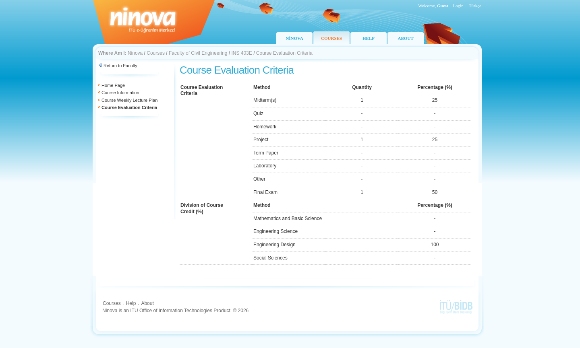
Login (458, 5)
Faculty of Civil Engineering (198, 53)
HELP (368, 38)
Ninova (135, 53)
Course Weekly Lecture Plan (129, 100)
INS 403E (241, 53)
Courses (156, 53)
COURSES (331, 38)
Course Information (120, 92)
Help (131, 303)
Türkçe (475, 5)
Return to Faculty (120, 65)
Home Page (113, 85)
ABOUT (405, 38)
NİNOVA (294, 38)
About (147, 303)
